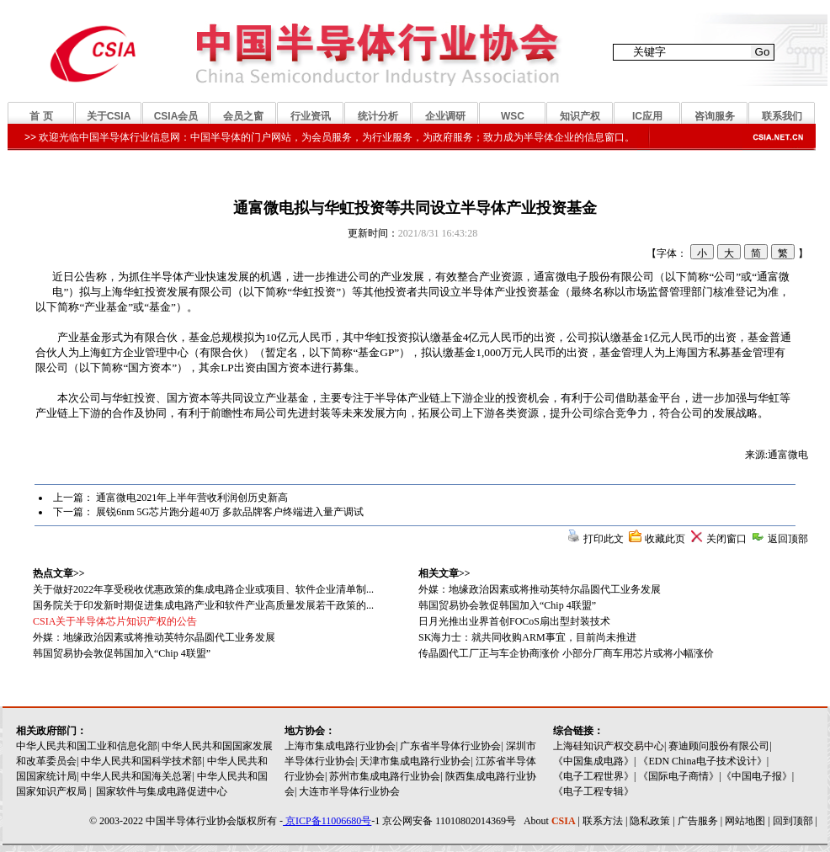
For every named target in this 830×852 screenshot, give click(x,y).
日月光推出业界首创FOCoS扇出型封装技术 (514, 621)
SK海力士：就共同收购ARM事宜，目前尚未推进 (527, 637)
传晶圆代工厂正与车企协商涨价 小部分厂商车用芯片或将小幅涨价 (566, 653)
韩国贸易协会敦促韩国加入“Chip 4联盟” (507, 605)
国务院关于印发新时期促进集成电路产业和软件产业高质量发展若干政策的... (203, 605)
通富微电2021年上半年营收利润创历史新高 (192, 497)
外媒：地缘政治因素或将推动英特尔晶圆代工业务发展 (539, 589)
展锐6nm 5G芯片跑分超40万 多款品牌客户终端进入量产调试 (230, 512)
